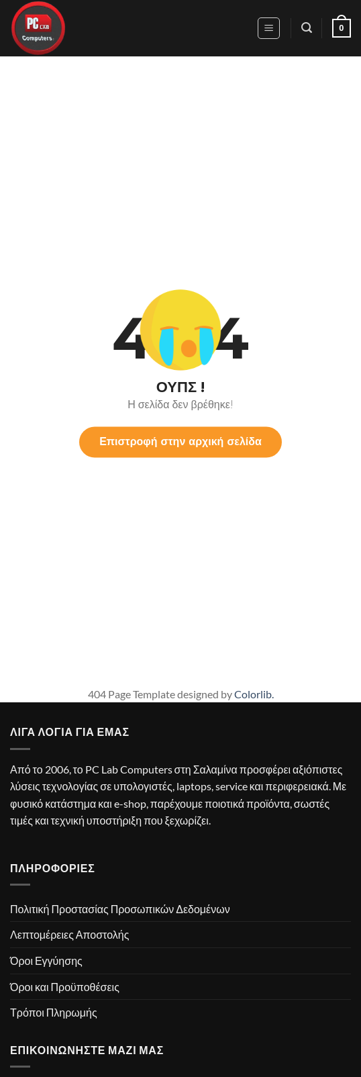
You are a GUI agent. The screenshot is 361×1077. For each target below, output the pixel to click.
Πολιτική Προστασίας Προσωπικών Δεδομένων (120, 908)
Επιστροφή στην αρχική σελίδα (180, 441)
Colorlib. (254, 694)
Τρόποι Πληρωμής (53, 1012)
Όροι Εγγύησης (46, 960)
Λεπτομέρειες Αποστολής (69, 934)
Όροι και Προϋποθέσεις (64, 986)
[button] (269, 28)
